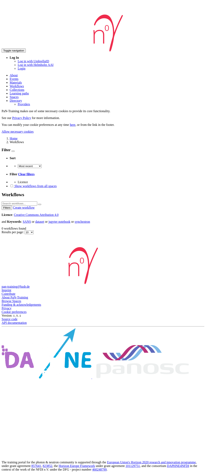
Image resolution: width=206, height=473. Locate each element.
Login (21, 68)
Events (14, 79)
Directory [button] (16, 100)
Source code (10, 319)
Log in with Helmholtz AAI (36, 65)
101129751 (133, 466)
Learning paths (19, 93)
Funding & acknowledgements (21, 304)
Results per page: (13, 232)
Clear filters (26, 174)
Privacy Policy (21, 118)
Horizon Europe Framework (77, 466)
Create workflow (24, 207)
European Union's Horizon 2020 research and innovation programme (151, 462)
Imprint (6, 290)
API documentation (14, 322)
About (14, 75)
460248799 (99, 469)
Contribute (8, 293)
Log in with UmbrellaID (33, 61)
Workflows (17, 86)
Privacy (6, 308)
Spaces (14, 97)
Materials (16, 82)
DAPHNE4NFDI (178, 466)
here (72, 124)
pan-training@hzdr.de (16, 286)
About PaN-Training (15, 297)
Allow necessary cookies (18, 131)
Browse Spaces (11, 301)
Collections (17, 89)
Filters (6, 207)
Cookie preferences (14, 312)
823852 (47, 466)
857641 (36, 466)
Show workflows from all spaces (33, 186)
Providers (24, 104)
